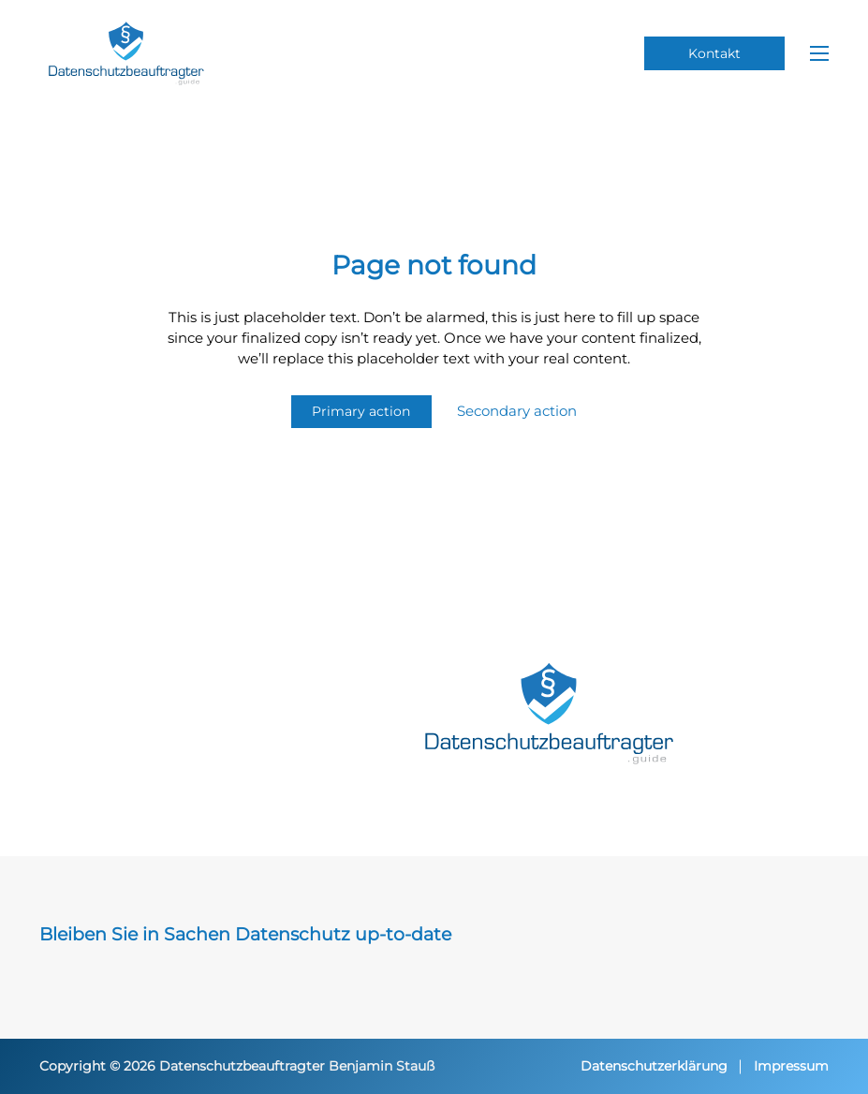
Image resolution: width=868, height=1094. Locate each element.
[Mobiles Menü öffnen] (819, 53)
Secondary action (517, 411)
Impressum (791, 1065)
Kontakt (714, 53)
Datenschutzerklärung (654, 1065)
